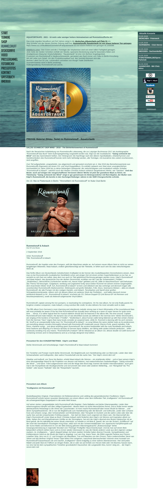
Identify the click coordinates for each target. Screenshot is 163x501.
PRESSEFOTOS (8, 68)
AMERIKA (5, 81)
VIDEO (4, 55)
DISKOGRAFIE (8, 51)
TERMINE (5, 37)
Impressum (151, 109)
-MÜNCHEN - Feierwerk (148, 38)
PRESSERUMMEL (9, 59)
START (4, 33)
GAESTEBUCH (8, 77)
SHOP (4, 42)
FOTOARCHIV (7, 64)
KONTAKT (6, 73)
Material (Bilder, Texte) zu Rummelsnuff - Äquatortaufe (65, 139)
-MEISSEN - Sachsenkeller (150, 51)
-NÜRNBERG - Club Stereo (150, 45)
